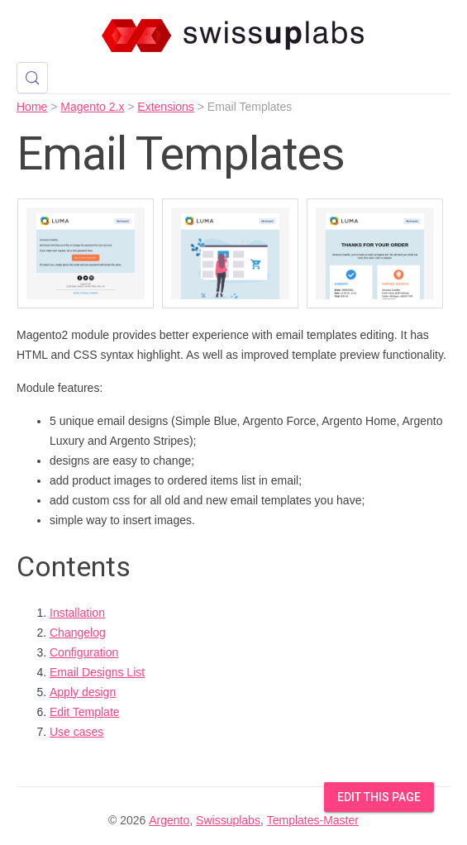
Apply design (83, 692)
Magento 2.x (92, 106)
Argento (169, 820)
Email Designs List (97, 672)
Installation (77, 612)
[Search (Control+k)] (32, 77)
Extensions (165, 106)
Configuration (84, 652)
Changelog (78, 632)
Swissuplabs (228, 820)
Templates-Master (313, 820)
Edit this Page (379, 797)
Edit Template (85, 711)
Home (32, 106)
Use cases (76, 731)
